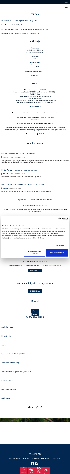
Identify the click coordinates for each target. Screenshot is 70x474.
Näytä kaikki (35, 270)
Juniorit (4, 345)
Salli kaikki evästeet (57, 252)
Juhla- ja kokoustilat (8, 389)
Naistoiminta (6, 336)
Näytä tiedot (60, 245)
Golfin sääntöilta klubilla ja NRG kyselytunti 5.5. (19, 153)
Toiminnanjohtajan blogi (10, 363)
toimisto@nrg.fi (56, 458)
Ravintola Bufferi (7, 380)
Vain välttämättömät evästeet (34, 253)
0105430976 (30, 52)
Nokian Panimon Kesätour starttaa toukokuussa (19, 170)
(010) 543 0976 (45, 458)
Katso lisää (35, 291)
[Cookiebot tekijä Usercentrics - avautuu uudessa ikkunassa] (59, 218)
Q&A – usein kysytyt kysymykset (13, 354)
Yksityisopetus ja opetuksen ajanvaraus (16, 372)
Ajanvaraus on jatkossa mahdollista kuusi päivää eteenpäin (20, 33)
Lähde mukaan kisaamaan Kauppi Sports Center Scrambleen (23, 184)
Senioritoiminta (7, 327)
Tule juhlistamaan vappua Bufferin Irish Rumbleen (35, 200)
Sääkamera (5, 398)
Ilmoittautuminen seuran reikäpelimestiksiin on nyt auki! (19, 21)
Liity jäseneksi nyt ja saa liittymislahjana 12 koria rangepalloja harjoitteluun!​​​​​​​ (25, 29)
